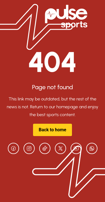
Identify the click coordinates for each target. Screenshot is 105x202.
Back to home (52, 129)
